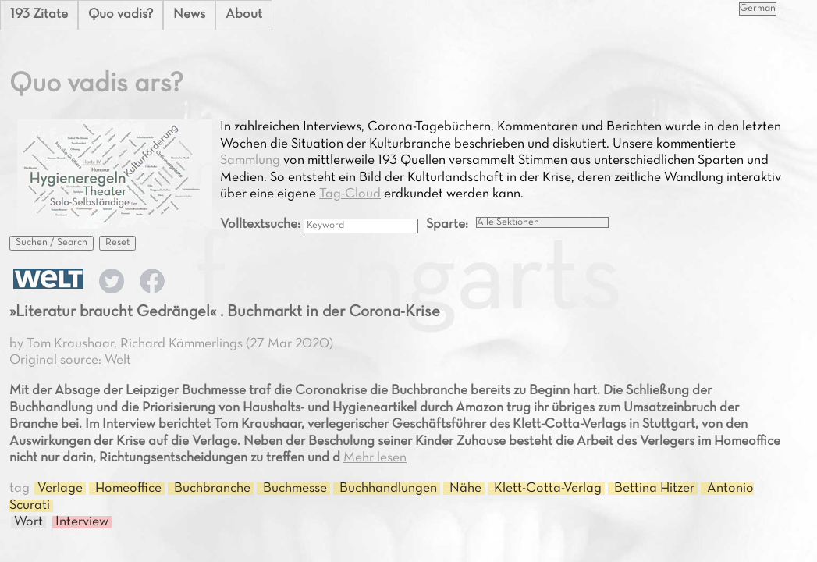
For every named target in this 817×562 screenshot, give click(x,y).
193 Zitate (39, 15)
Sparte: (447, 225)
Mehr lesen (375, 458)
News (189, 15)
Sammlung (250, 161)
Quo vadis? (120, 15)
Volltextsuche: (262, 225)
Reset (117, 242)
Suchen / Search (51, 242)
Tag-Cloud (350, 194)
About (244, 15)
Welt (118, 360)
